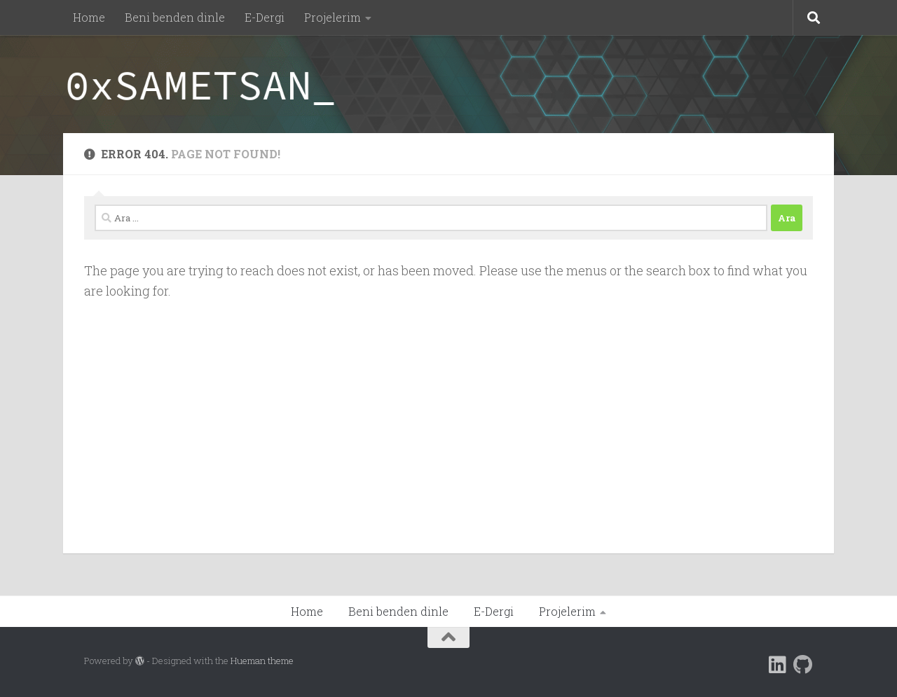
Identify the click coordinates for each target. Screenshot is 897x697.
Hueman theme (262, 660)
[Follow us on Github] (803, 665)
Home (89, 17)
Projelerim (332, 17)
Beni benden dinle (175, 17)
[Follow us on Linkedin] (778, 665)
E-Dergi (265, 17)
